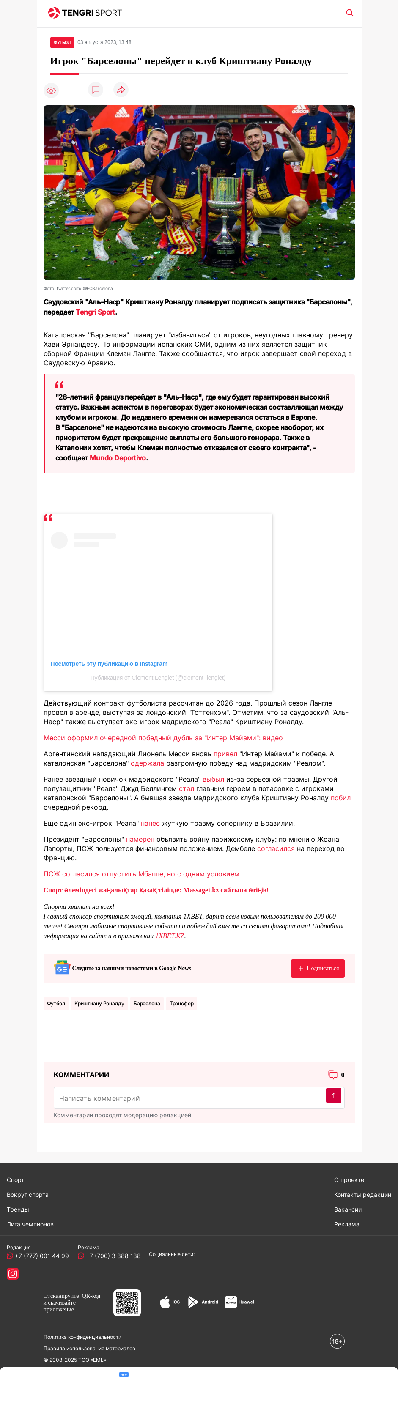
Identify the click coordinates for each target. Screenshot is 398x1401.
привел (225, 754)
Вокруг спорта (28, 1194)
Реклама (347, 1224)
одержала (147, 763)
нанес (150, 823)
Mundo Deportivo (118, 458)
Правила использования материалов (89, 1348)
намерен (140, 839)
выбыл (213, 779)
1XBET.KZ (169, 935)
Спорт (15, 1179)
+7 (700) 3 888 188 (111, 1255)
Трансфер (182, 1003)
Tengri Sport (95, 312)
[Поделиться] (121, 90)
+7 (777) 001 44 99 (40, 1255)
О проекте (349, 1179)
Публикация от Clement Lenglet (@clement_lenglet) (158, 677)
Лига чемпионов (30, 1224)
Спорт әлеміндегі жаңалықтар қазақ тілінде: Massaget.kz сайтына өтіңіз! (156, 890)
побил (341, 798)
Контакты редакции (362, 1194)
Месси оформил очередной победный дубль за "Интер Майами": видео (163, 737)
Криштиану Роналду (99, 1003)
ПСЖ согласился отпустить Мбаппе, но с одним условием (141, 874)
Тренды (18, 1209)
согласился (276, 848)
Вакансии (348, 1209)
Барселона (147, 1003)
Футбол (56, 1003)
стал (186, 788)
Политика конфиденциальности (82, 1337)
